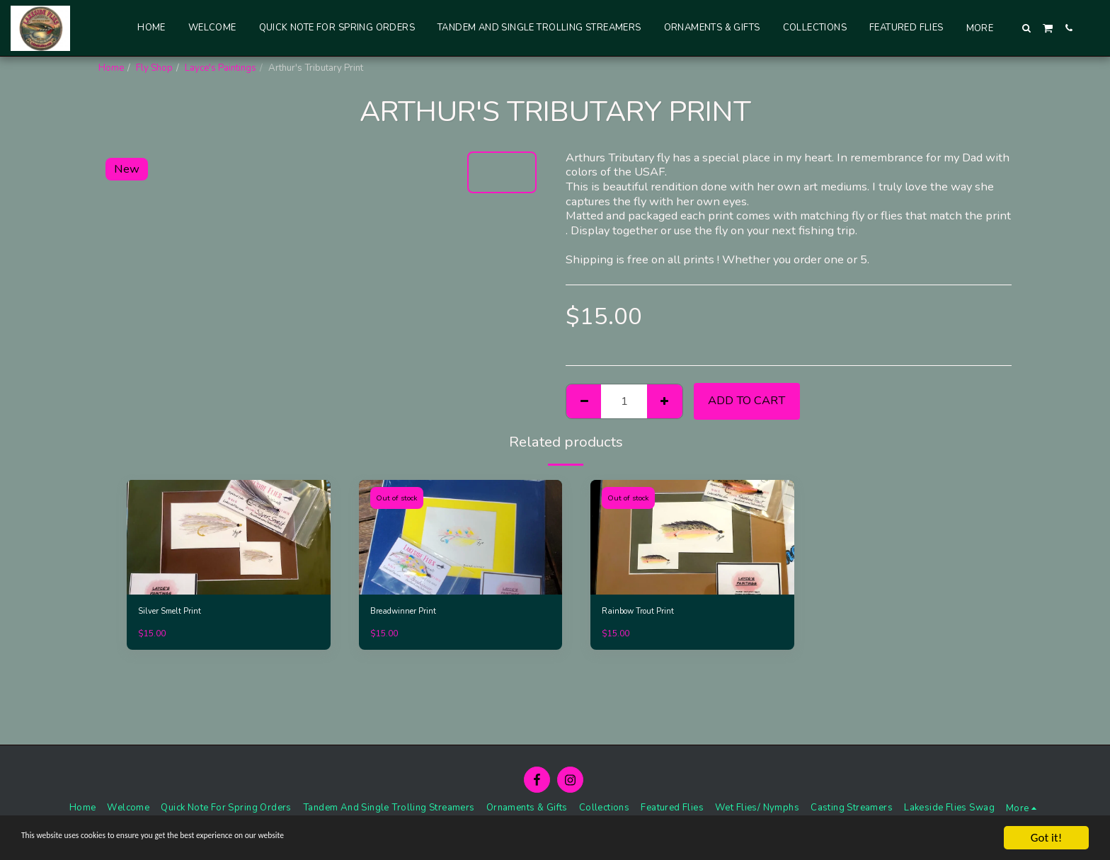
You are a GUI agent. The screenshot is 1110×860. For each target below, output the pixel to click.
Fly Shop (154, 68)
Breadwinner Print (407, 612)
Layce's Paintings (220, 68)
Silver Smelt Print (174, 612)
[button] (1026, 28)
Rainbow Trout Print (643, 612)
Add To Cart (746, 400)
